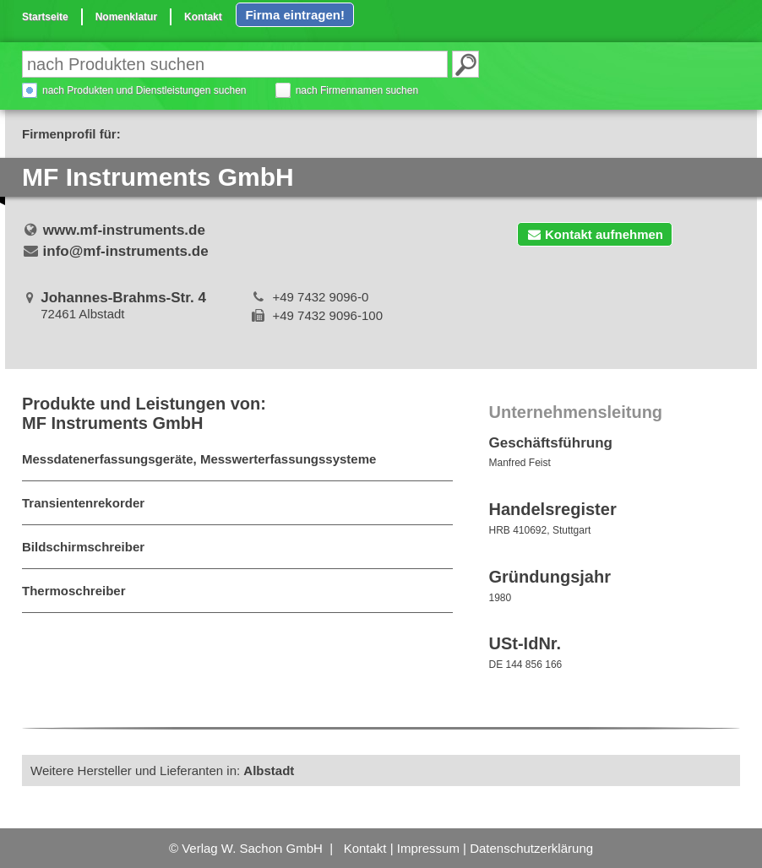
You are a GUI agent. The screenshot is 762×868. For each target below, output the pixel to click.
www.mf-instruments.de (124, 230)
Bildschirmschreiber (83, 547)
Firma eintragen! (295, 15)
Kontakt (203, 17)
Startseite (45, 17)
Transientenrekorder (83, 503)
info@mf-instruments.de (126, 251)
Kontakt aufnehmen (594, 234)
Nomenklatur (126, 17)
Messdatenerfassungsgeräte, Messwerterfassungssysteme (199, 459)
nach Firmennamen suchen (357, 90)
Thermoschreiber (74, 590)
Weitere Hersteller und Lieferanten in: (162, 770)
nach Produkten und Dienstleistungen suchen (144, 90)
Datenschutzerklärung (531, 848)
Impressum (428, 848)
